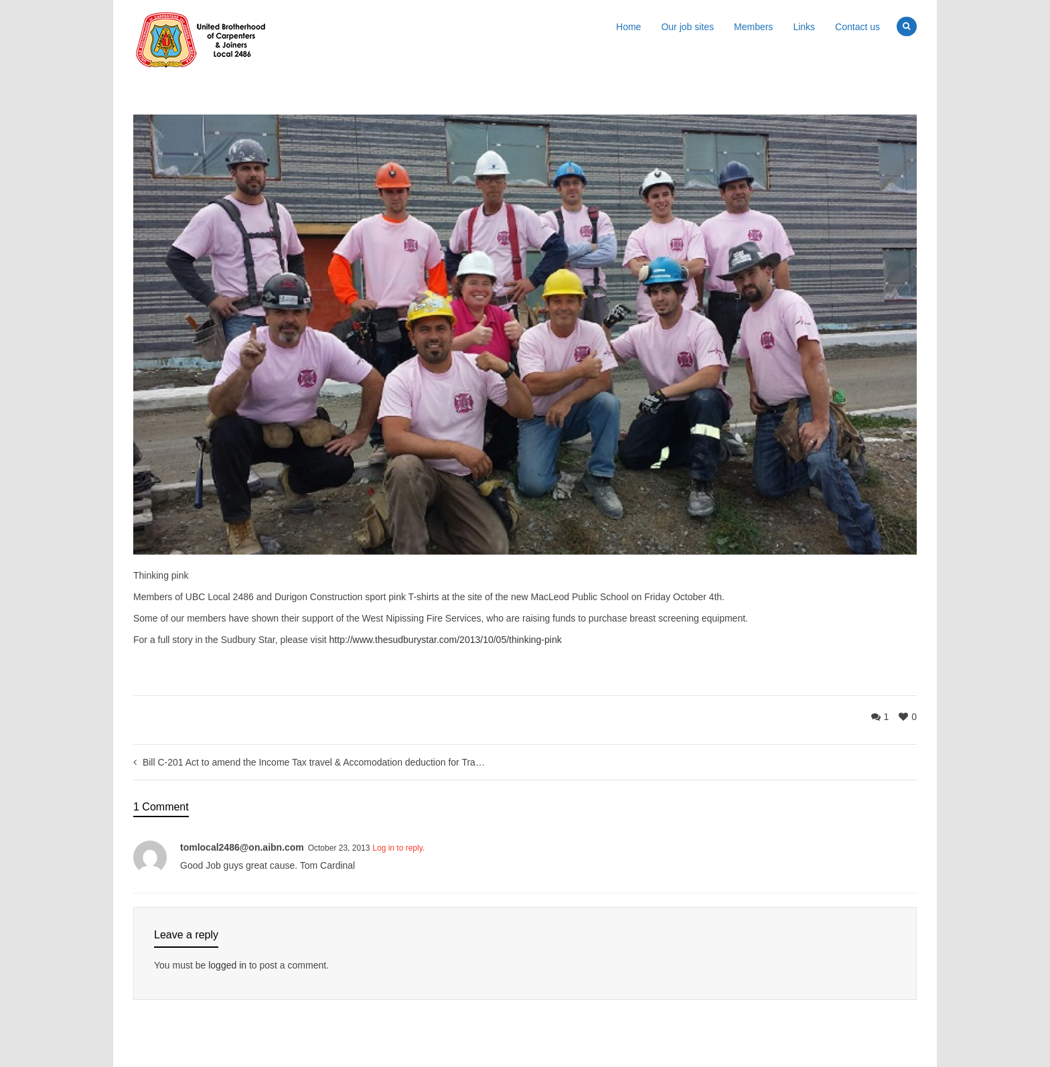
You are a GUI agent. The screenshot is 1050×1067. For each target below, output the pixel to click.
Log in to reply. (398, 848)
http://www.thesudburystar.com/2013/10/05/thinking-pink (445, 639)
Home (628, 26)
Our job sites (687, 26)
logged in (227, 965)
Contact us (857, 26)
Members (753, 26)
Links (804, 26)
